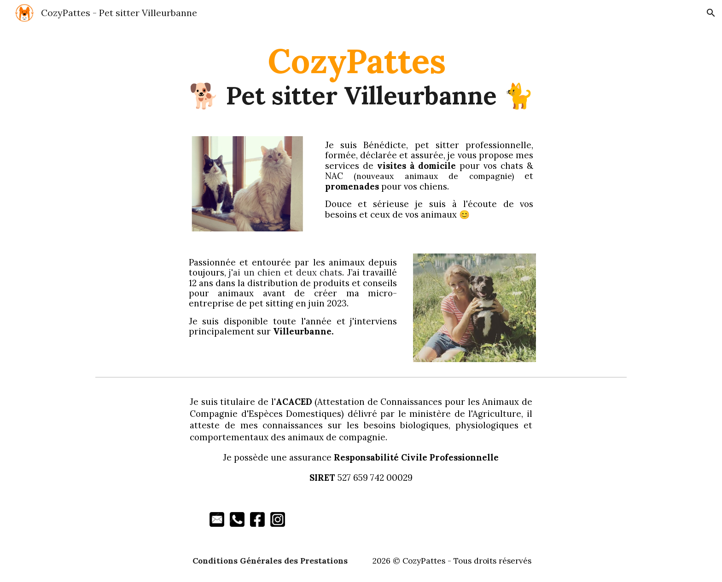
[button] (711, 13)
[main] (361, 75)
